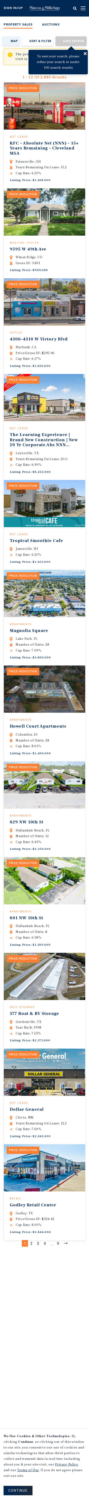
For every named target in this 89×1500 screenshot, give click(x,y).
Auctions (51, 24)
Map (14, 41)
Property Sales (18, 24)
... (52, 1312)
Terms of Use (28, 1470)
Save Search (73, 41)
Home (44, 8)
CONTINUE (18, 1490)
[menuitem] (18, 25)
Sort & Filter (40, 41)
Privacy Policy (66, 1464)
